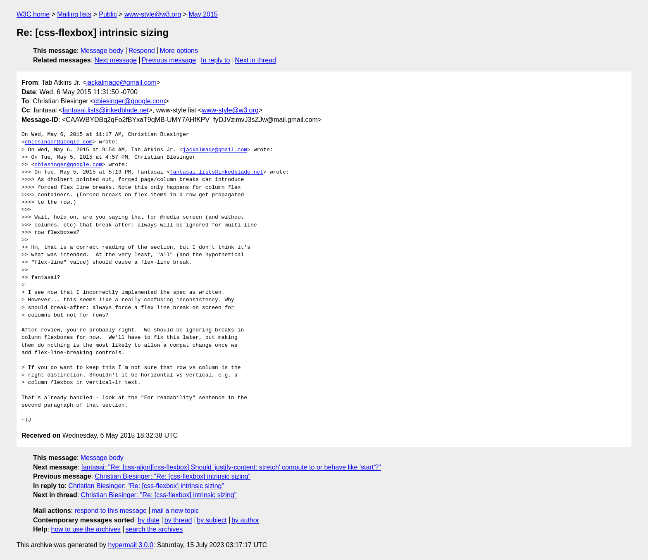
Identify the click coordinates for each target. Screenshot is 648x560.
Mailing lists (74, 14)
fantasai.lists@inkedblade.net (105, 110)
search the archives (154, 529)
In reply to (215, 60)
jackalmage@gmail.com (121, 82)
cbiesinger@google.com (129, 101)
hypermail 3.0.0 (130, 544)
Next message (116, 60)
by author (245, 520)
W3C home (33, 14)
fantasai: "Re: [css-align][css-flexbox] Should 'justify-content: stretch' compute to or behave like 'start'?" (231, 467)
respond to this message (110, 510)
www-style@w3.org (152, 14)
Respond (142, 50)
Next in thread (255, 60)
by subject (211, 520)
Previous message (169, 60)
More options (179, 50)
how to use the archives (86, 529)
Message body (102, 50)
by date (148, 520)
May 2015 (202, 14)
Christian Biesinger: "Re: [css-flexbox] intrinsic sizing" (172, 476)
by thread (178, 520)
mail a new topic (175, 510)
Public (108, 14)
